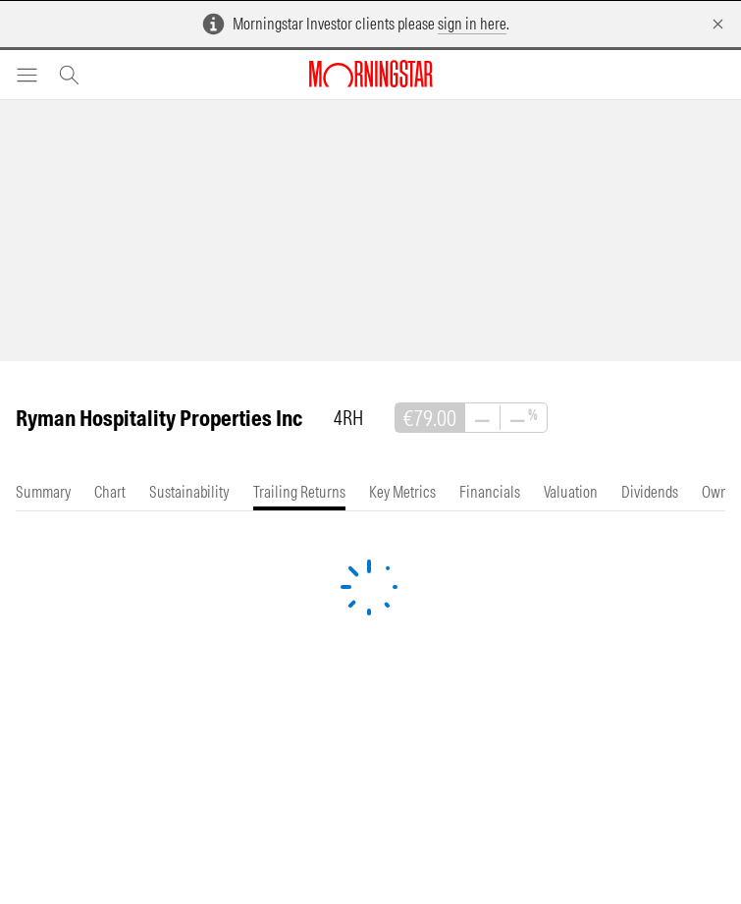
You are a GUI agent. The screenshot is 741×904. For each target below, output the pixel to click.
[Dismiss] (718, 24)
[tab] (43, 492)
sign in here (472, 23)
